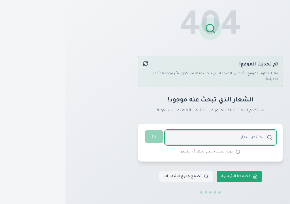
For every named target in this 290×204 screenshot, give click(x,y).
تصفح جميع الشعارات (120, 176)
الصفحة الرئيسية (174, 176)
